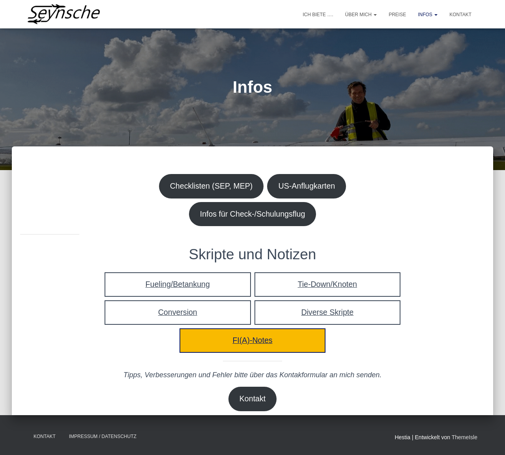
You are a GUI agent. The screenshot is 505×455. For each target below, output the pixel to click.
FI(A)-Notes (252, 343)
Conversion (177, 315)
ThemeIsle (464, 437)
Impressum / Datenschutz (103, 437)
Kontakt (460, 14)
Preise (397, 14)
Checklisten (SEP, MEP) (210, 186)
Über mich (361, 14)
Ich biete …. (318, 14)
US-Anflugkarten (308, 186)
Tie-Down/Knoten (327, 286)
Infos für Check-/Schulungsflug (252, 215)
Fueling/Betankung (177, 286)
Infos (428, 14)
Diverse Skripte (327, 315)
